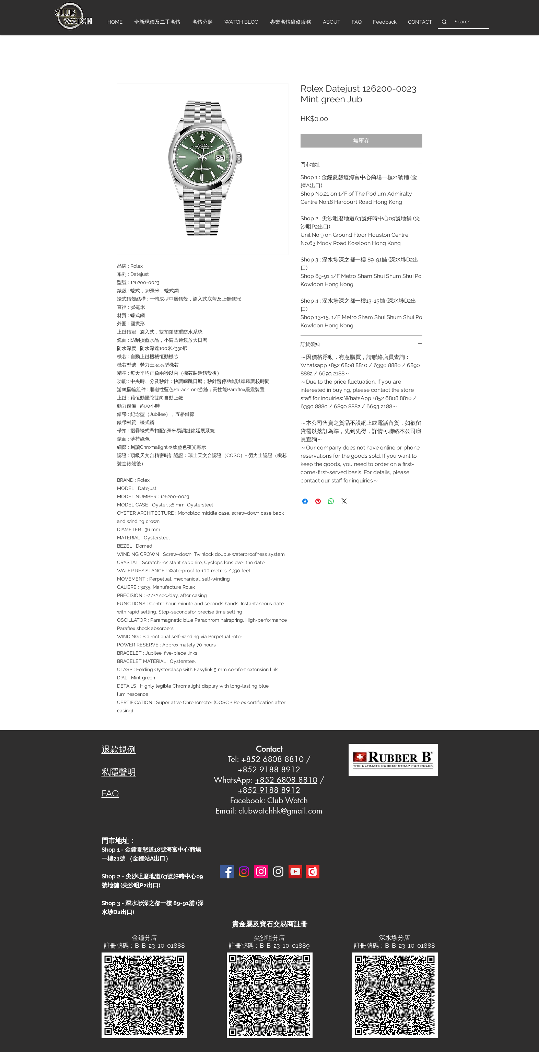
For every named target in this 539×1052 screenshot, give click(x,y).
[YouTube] (295, 871)
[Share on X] (344, 501)
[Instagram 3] (278, 871)
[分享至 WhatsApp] (331, 501)
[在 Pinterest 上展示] (318, 501)
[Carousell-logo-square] (312, 871)
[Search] (462, 21)
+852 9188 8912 (269, 790)
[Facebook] (227, 871)
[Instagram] (244, 871)
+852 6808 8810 (286, 780)
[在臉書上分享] (305, 501)
